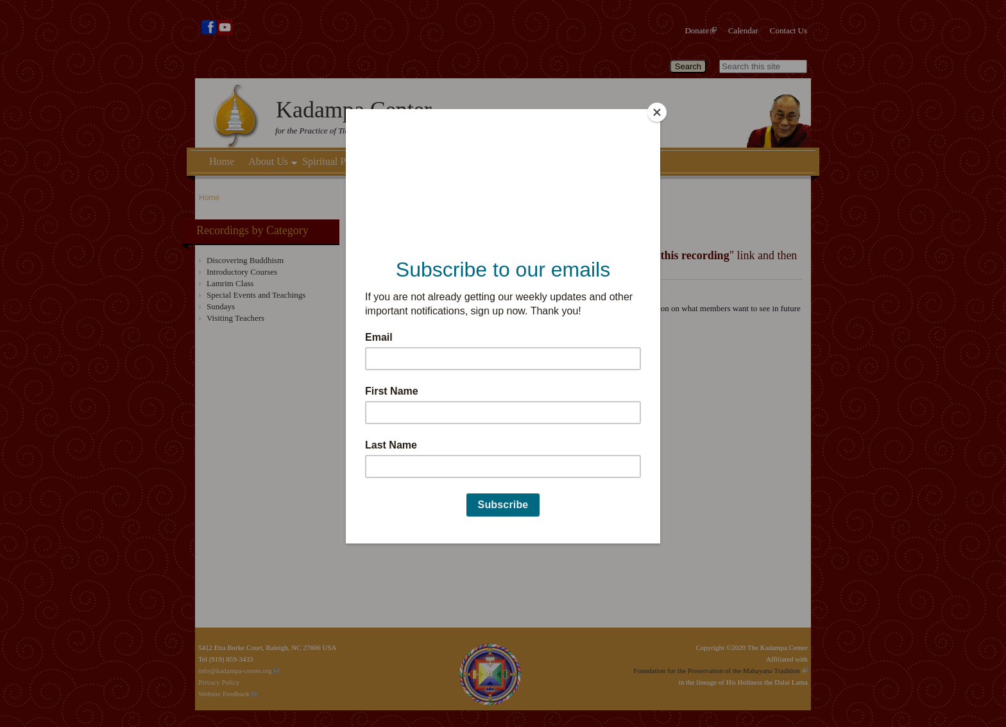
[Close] (657, 112)
